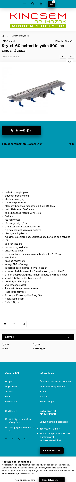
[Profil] (41, 4)
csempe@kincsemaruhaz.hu (22, 429)
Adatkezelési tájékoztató (52, 386)
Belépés (9, 381)
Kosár (8, 396)
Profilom (9, 391)
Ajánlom (23, 324)
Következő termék (64, 41)
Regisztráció (11, 386)
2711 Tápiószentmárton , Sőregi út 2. (21, 421)
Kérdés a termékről (14, 324)
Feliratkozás (50, 450)
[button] (38, 90)
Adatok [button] (9, 337)
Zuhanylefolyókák (20, 35)
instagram (19, 439)
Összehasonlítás (5, 324)
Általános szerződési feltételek (55, 381)
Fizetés (43, 391)
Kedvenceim (11, 401)
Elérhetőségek (47, 401)
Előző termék (9, 41)
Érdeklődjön (23, 130)
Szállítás (44, 396)
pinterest (12, 439)
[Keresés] (33, 4)
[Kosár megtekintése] (51, 4)
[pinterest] (71, 57)
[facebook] (63, 57)
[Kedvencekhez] (69, 61)
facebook (6, 439)
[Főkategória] (3, 35)
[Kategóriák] (24, 4)
